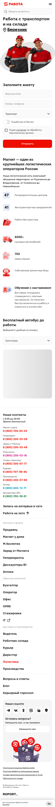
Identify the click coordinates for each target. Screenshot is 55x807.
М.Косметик (11, 543)
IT (7, 620)
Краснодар (11, 340)
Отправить (27, 143)
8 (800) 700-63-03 (15, 430)
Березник (17, 29)
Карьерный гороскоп (18, 693)
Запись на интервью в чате (22, 506)
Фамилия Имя (13, 94)
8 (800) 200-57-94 (15, 480)
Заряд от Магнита (16, 551)
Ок (49, 803)
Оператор (10, 592)
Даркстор (10, 655)
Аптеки (8, 572)
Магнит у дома (13, 536)
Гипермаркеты (13, 558)
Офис (7, 599)
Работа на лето (16, 513)
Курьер (8, 648)
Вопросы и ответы (16, 679)
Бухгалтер (10, 585)
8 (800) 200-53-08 (15, 439)
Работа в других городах (13, 778)
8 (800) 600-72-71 (14, 488)
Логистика (11, 662)
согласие (21, 130)
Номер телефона (14, 104)
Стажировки (12, 613)
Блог (6, 686)
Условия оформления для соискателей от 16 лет (23, 775)
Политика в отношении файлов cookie (19, 768)
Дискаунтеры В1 (15, 565)
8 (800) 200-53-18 (15, 455)
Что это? (6, 804)
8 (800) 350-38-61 (15, 496)
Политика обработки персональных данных (21, 771)
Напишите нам (27, 729)
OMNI (7, 606)
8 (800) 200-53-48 (15, 447)
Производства (13, 669)
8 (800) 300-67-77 (15, 463)
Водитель (10, 633)
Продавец (10, 529)
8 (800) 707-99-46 (15, 471)
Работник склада (15, 641)
